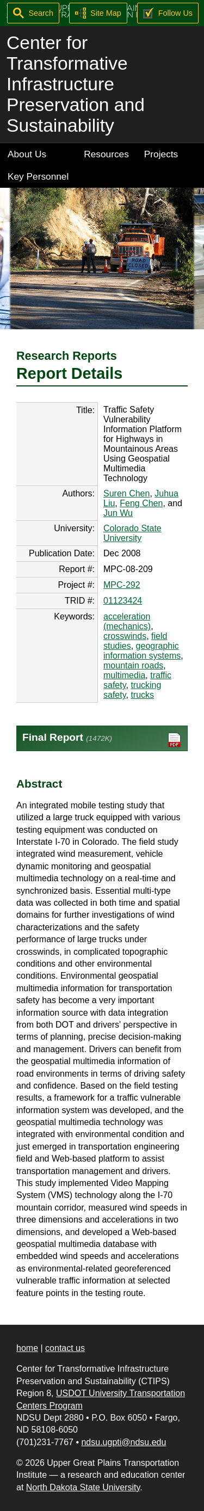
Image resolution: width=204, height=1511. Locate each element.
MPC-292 (121, 584)
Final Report (102, 740)
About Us (27, 154)
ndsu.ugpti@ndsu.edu (123, 1442)
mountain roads (133, 665)
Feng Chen (141, 503)
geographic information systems (142, 650)
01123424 (122, 600)
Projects (161, 154)
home (27, 1348)
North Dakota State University (83, 1487)
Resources (106, 154)
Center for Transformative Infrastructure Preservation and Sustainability (76, 84)
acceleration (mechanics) (127, 621)
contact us (65, 1348)
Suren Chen (126, 493)
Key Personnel (38, 176)
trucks (142, 694)
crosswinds (124, 636)
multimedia (124, 675)
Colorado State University (132, 533)
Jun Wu (118, 513)
